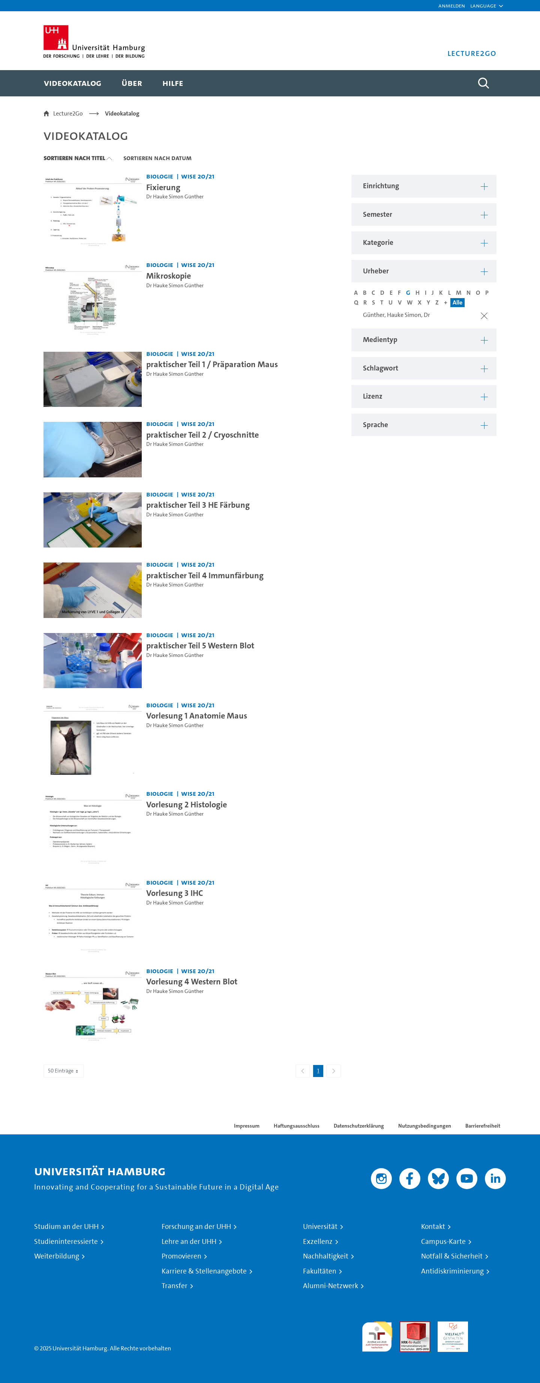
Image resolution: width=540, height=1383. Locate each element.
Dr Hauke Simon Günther (175, 196)
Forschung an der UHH (196, 1227)
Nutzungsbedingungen (424, 1126)
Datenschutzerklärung (359, 1126)
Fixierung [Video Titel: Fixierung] (163, 187)
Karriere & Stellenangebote (204, 1271)
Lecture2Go (68, 113)
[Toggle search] (483, 83)
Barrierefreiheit (482, 1126)
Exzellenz (318, 1241)
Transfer (175, 1286)
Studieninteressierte (66, 1241)
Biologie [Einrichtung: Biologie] (159, 176)
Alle (457, 302)
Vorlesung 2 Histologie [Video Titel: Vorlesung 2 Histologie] (186, 804)
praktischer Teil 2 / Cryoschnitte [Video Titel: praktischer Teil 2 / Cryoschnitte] (202, 434)
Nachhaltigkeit (325, 1256)
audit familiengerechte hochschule (377, 1335)
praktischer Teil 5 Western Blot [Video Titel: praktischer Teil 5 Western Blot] (200, 645)
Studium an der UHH (66, 1227)
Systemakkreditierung (491, 1326)
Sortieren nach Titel (74, 157)
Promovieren (181, 1256)
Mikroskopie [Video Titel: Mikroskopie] (168, 275)
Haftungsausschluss (297, 1126)
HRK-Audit (451, 1326)
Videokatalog (122, 113)
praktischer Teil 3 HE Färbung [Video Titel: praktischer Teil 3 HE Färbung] (198, 504)
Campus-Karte (443, 1241)
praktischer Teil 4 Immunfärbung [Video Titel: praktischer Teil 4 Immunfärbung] (205, 575)
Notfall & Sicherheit (452, 1256)
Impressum (247, 1126)
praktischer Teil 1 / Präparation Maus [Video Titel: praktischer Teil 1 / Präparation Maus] (212, 364)
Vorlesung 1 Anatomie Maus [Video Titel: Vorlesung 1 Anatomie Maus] (196, 715)
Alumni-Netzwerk (330, 1286)
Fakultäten (319, 1271)
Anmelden (451, 5)
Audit (407, 1326)
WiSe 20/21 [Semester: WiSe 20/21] (197, 176)
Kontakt (433, 1227)
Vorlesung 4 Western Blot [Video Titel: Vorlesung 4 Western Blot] (191, 981)
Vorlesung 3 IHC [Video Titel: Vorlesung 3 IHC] (174, 892)
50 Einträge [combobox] (64, 1070)
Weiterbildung (56, 1256)
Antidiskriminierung (452, 1271)
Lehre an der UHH (189, 1241)
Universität (320, 1227)
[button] (483, 5)
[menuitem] (72, 83)
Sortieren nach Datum (157, 157)
